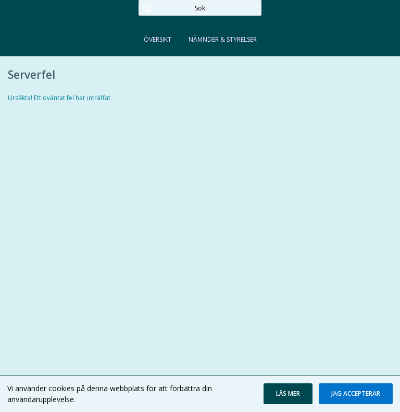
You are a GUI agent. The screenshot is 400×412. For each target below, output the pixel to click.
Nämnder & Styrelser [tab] (223, 39)
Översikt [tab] (157, 39)
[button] (288, 393)
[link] (60, 23)
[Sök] (200, 8)
